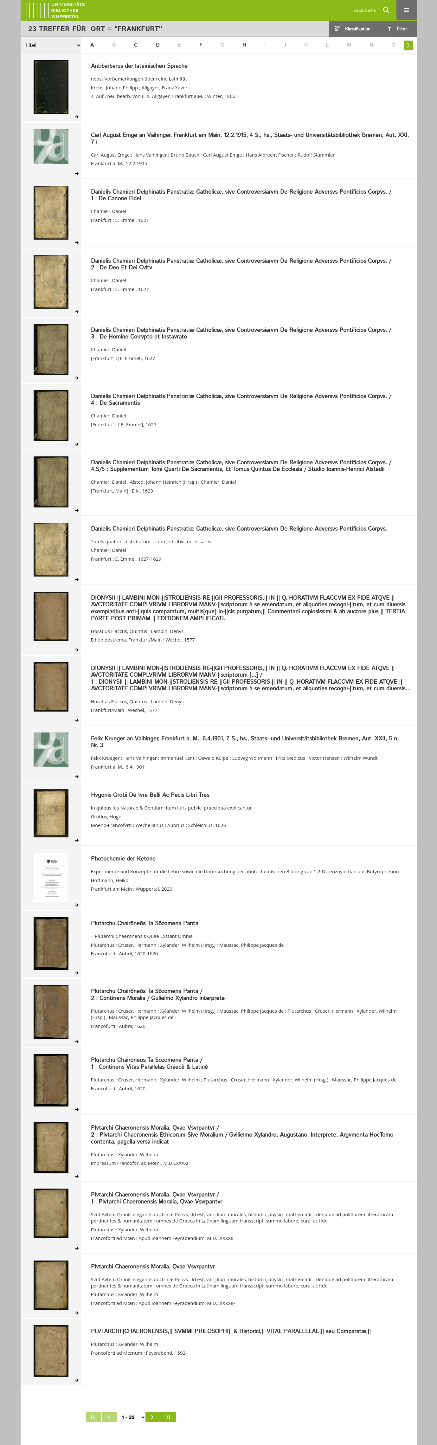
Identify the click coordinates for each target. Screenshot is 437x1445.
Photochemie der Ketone (123, 859)
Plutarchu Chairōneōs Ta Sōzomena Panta (144, 923)
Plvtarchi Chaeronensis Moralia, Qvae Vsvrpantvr (153, 1267)
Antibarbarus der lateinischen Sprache (139, 66)
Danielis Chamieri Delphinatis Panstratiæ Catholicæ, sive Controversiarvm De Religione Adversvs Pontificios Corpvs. (239, 529)
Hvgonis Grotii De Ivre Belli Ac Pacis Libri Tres (150, 795)
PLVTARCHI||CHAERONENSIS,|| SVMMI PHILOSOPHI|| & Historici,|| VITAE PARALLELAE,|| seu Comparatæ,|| (231, 1331)
